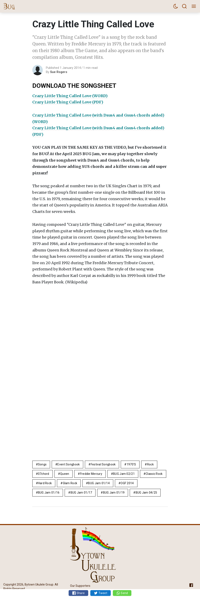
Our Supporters (80, 585)
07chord (43, 473)
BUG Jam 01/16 (49, 492)
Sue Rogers (58, 72)
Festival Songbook (103, 464)
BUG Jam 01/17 (81, 492)
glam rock (70, 483)
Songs (42, 464)
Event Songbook (68, 464)
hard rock (45, 483)
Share (78, 593)
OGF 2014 (127, 483)
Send (122, 593)
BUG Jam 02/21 (124, 473)
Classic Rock (154, 473)
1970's (131, 464)
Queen (64, 473)
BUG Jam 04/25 (146, 492)
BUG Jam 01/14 (99, 483)
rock (150, 464)
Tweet (100, 593)
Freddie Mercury (91, 473)
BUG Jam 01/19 (114, 492)
